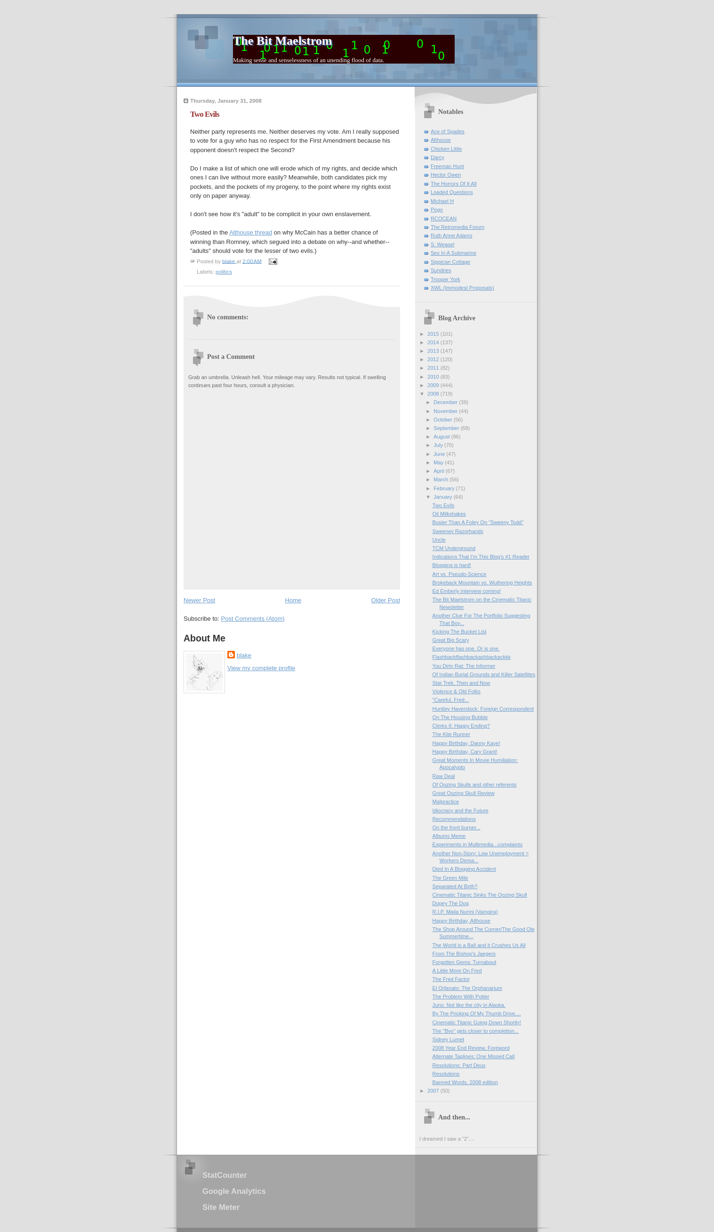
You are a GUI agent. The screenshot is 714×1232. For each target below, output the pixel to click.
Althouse (441, 140)
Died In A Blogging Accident (464, 869)
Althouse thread (250, 232)
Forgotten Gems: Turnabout (465, 962)
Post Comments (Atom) (253, 618)
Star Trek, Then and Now (461, 683)
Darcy (437, 157)
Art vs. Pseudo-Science (460, 574)
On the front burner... (457, 827)
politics (224, 272)
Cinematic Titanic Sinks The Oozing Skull (480, 895)
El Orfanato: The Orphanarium (467, 988)
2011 (434, 368)
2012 (434, 359)
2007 (434, 1091)
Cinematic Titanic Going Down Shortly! (477, 1022)
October (443, 419)
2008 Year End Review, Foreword (471, 1048)
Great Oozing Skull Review (464, 793)
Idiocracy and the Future (461, 810)
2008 (434, 394)
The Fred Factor (451, 979)
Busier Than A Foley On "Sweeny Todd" (478, 522)
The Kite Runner (451, 734)
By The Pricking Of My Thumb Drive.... (477, 1013)
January (443, 497)
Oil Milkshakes (449, 514)
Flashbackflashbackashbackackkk (472, 657)
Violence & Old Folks (457, 691)
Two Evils (444, 505)
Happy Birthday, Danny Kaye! (466, 743)
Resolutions (446, 1074)
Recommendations (454, 819)
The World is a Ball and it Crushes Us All (479, 945)
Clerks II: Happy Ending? (461, 726)
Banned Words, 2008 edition (465, 1082)
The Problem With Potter (461, 996)
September (446, 428)
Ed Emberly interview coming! (467, 591)
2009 (434, 385)
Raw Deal (444, 776)
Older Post (385, 600)
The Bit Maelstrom (282, 41)
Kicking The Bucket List (460, 631)
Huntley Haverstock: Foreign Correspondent (483, 709)
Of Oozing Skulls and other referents (475, 784)
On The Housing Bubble (460, 717)
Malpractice (446, 801)
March (441, 479)
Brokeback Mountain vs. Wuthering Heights (482, 582)
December (446, 402)
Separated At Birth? (455, 886)
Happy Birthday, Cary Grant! (465, 751)
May (439, 462)
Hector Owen (446, 175)
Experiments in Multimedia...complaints (478, 844)
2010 (434, 377)
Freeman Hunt (447, 166)
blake (244, 655)
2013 (434, 351)
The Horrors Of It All (454, 183)
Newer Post (199, 600)
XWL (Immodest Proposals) (462, 288)
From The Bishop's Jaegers (464, 953)
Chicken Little (446, 149)
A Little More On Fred (457, 970)
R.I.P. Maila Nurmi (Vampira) (465, 912)
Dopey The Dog (451, 903)
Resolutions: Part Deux (459, 1065)
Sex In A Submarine (453, 253)
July (438, 445)
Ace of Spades (448, 131)
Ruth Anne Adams (451, 235)
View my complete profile (261, 668)
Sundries (441, 270)
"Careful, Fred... (451, 700)
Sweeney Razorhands (458, 531)
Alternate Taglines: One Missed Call (474, 1056)
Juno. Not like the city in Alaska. (469, 1005)
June (439, 454)
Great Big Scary (451, 640)
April (439, 471)
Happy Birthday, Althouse (461, 921)
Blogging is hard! (452, 565)
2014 (434, 342)
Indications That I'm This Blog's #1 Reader (481, 556)
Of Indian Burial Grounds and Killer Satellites (484, 674)
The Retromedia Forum (457, 227)
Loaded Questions (452, 192)
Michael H (442, 201)
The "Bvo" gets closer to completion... (476, 1031)
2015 (434, 334)
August (442, 436)
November (446, 411)
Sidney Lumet (449, 1039)
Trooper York (445, 279)
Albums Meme (449, 836)
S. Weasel (442, 244)
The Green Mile (450, 878)
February (444, 488)
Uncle (439, 540)
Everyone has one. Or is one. (466, 648)
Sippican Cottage (450, 262)
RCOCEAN (444, 218)
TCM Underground (454, 548)
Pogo (437, 209)
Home (293, 600)
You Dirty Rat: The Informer (464, 666)
